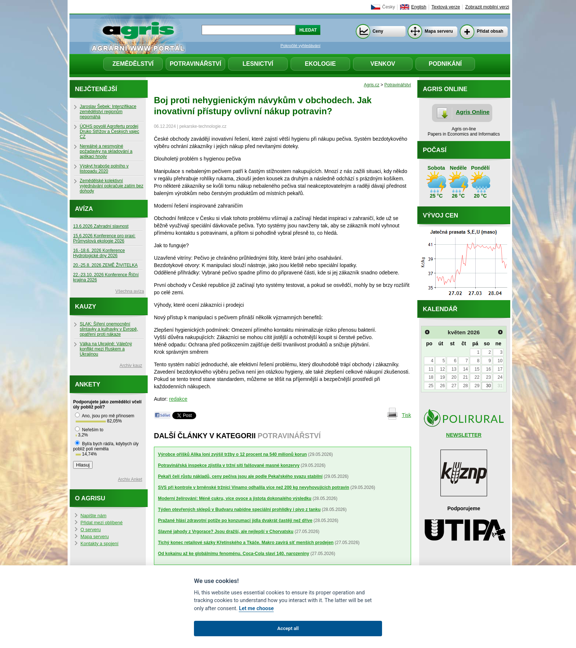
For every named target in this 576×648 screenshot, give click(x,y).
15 (477, 369)
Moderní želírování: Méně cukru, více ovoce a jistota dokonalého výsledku (235, 498)
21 (465, 377)
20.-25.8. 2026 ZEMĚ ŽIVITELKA (105, 265)
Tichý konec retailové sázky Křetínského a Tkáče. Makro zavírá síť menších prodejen (246, 542)
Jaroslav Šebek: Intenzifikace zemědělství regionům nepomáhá (108, 111)
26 (442, 385)
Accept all (288, 628)
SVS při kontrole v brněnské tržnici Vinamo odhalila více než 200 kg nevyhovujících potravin (253, 487)
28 (465, 385)
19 (442, 377)
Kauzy (85, 306)
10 (499, 360)
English (418, 7)
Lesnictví (257, 64)
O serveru (90, 529)
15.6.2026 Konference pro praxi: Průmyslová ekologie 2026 (104, 238)
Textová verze (446, 7)
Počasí (434, 150)
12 (442, 369)
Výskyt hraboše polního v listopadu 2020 (104, 168)
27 (453, 385)
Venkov (382, 64)
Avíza (84, 208)
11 (430, 369)
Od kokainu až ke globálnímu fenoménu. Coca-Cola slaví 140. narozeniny (233, 553)
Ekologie (320, 64)
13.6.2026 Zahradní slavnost (101, 226)
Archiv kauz (131, 365)
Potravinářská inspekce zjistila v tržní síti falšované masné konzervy (228, 465)
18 (430, 377)
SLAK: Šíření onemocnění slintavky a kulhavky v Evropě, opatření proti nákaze (109, 329)
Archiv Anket (130, 479)
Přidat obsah (490, 31)
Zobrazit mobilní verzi (487, 7)
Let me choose (256, 608)
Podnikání (445, 64)
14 (465, 369)
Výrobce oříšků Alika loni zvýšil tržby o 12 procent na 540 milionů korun (232, 454)
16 (488, 369)
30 (488, 385)
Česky (388, 7)
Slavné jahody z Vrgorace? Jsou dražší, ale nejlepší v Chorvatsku (226, 531)
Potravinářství (195, 64)
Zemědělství (133, 64)
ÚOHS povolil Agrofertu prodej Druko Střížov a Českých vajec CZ (109, 131)
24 (499, 377)
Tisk (406, 415)
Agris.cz (371, 84)
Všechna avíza (129, 291)
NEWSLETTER (463, 435)
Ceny (377, 31)
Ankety (87, 384)
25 (430, 385)
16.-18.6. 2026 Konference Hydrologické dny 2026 (99, 253)
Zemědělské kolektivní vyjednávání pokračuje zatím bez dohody (111, 186)
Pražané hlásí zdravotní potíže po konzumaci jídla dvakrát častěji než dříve (235, 520)
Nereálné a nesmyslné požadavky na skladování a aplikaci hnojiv (106, 151)
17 (499, 369)
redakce (178, 399)
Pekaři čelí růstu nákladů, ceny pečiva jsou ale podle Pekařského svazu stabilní (240, 476)
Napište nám (93, 515)
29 (477, 385)
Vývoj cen (440, 215)
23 (488, 377)
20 (453, 377)
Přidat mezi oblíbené (101, 522)
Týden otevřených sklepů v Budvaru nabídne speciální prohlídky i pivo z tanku (239, 509)
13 (453, 369)
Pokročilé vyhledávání (301, 45)
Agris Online (473, 112)
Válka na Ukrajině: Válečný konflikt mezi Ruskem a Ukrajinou (106, 349)
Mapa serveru (439, 31)
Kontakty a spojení (99, 543)
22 (477, 377)
